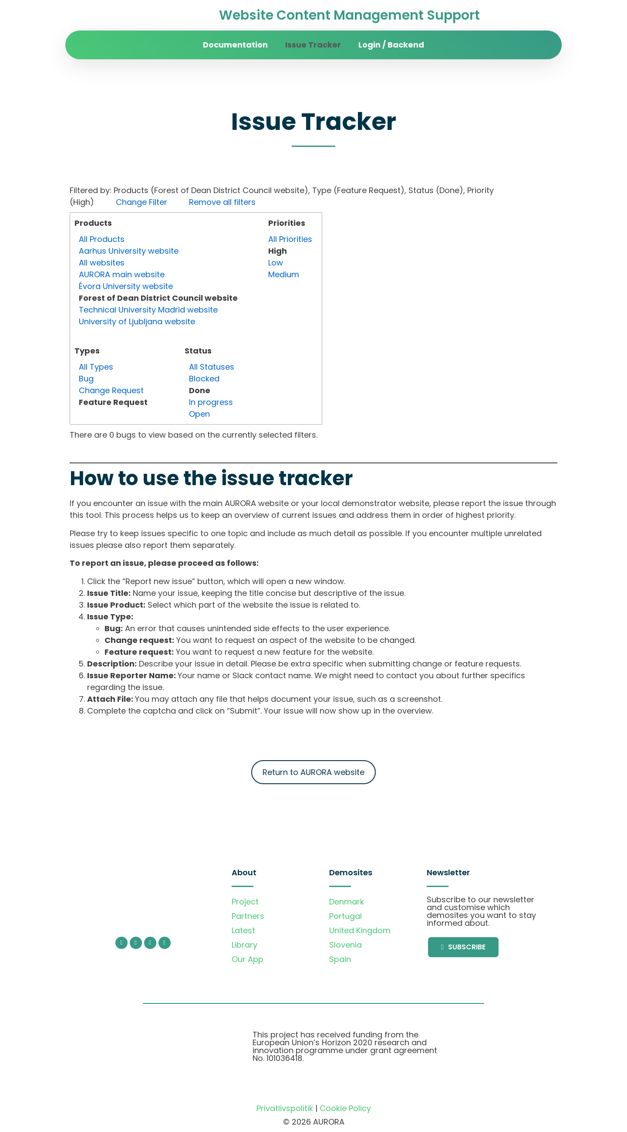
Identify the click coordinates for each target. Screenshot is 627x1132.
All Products (102, 239)
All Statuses (211, 366)
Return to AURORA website (313, 772)
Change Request (111, 390)
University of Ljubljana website (137, 321)
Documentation (235, 44)
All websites (102, 262)
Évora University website (126, 286)
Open (199, 413)
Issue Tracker (313, 44)
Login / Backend (391, 44)
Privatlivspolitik (284, 1108)
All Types (96, 366)
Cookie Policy (345, 1108)
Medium (283, 274)
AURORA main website (122, 274)
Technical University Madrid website (148, 309)
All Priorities (290, 239)
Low (275, 262)
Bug (86, 378)
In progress (211, 402)
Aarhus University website (129, 250)
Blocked (204, 378)
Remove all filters (222, 202)
